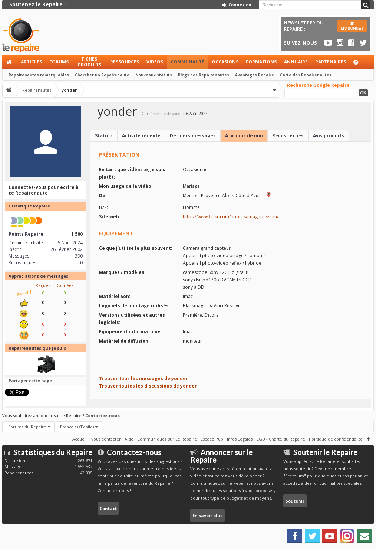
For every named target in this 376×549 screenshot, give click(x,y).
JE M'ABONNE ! (352, 26)
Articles (31, 62)
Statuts (104, 136)
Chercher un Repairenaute (102, 75)
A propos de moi (244, 136)
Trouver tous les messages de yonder (143, 378)
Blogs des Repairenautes (203, 75)
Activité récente (141, 136)
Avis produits (328, 136)
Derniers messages (193, 136)
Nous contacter (105, 439)
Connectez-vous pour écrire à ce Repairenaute (44, 190)
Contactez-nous (102, 415)
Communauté (187, 62)
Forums (59, 62)
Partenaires (330, 62)
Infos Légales (240, 439)
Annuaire (296, 62)
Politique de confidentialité (336, 439)
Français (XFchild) (77, 426)
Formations (261, 62)
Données (64, 285)
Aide (129, 439)
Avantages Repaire (254, 75)
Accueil (9, 62)
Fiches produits (89, 62)
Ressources (124, 62)
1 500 (77, 234)
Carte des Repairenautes (306, 75)
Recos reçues (288, 136)
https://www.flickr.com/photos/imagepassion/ (230, 216)
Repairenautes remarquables (39, 75)
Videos (154, 62)
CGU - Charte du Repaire (280, 439)
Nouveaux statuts (153, 75)
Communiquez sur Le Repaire (167, 439)
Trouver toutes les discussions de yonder (148, 386)
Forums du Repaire (27, 426)
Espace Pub (212, 439)
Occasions (225, 62)
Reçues (43, 285)
